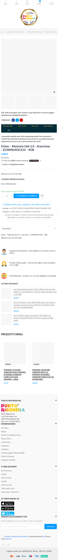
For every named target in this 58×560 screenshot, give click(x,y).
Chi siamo (5, 428)
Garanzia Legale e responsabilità (13, 453)
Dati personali (6, 471)
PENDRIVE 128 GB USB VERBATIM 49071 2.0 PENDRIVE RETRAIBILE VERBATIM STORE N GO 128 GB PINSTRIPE (43, 374)
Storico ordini (6, 478)
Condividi (13, 120)
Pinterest (21, 120)
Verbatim (8, 364)
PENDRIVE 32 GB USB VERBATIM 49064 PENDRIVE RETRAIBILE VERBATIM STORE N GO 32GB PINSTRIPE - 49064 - (15, 374)
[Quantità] (7, 196)
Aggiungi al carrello (26, 196)
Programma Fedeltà (8, 460)
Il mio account (6, 485)
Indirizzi (4, 474)
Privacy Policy (6, 439)
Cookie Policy (6, 442)
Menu (5, 2)
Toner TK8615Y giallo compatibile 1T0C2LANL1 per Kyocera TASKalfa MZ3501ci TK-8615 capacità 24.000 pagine (33, 317)
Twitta (17, 120)
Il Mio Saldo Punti (7, 488)
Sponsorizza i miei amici (10, 492)
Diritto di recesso (7, 456)
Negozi (3, 431)
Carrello (4, 481)
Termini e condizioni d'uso (11, 435)
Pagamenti (5, 446)
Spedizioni (5, 449)
